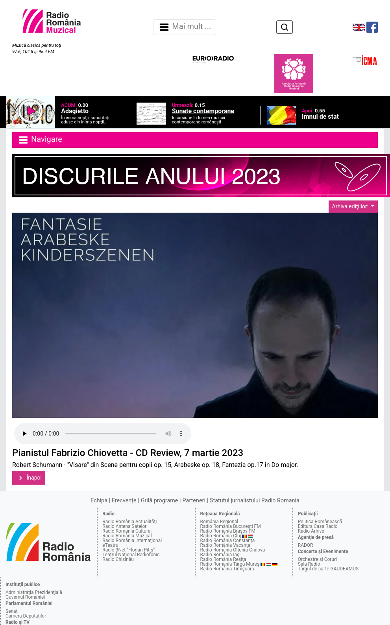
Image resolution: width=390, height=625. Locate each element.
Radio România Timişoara (227, 569)
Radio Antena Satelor (124, 526)
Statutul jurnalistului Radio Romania (254, 500)
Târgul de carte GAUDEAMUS (328, 569)
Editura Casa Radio (318, 526)
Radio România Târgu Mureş (229, 564)
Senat (12, 611)
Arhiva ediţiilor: (351, 206)
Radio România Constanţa (227, 540)
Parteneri (194, 500)
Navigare (39, 140)
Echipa (99, 500)
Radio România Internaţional (132, 540)
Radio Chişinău (118, 559)
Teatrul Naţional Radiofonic (130, 554)
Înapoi (29, 478)
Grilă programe (159, 500)
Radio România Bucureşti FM (230, 526)
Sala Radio (309, 564)
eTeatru (110, 545)
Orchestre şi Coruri (317, 559)
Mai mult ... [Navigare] (184, 27)
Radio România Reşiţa (223, 559)
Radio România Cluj (220, 536)
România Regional (219, 521)
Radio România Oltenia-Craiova (232, 550)
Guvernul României (25, 597)
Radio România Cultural (127, 531)
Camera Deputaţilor (26, 616)
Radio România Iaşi (220, 554)
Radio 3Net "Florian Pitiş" (128, 550)
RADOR (305, 545)
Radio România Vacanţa (225, 545)
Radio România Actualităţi (129, 521)
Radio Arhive (311, 531)
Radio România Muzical (127, 536)
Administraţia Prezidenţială (34, 592)
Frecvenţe (124, 500)
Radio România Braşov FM (227, 531)
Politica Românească (320, 521)
